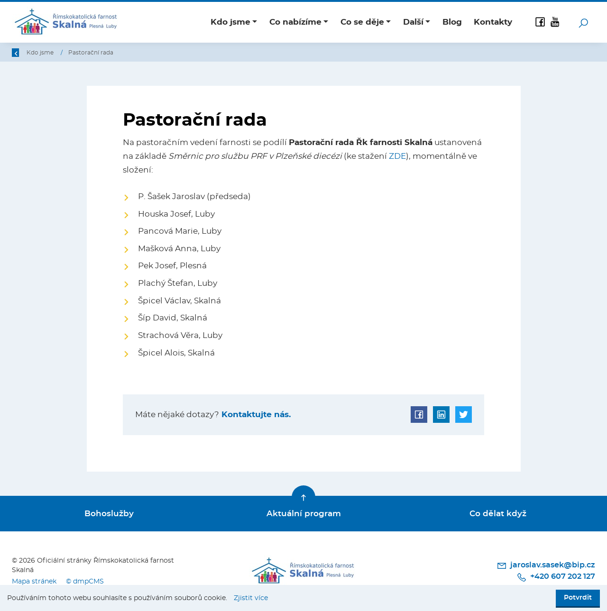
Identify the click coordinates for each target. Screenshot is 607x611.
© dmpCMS (85, 581)
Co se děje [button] (362, 22)
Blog (452, 22)
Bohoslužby (109, 514)
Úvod (61, 52)
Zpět (25, 52)
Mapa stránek (34, 581)
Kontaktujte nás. (255, 414)
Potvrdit (578, 597)
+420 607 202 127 (555, 577)
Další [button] (413, 22)
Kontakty (493, 22)
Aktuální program (304, 514)
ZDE (397, 156)
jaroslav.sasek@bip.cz (546, 565)
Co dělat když (497, 514)
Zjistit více (251, 598)
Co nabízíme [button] (295, 22)
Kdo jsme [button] (230, 22)
